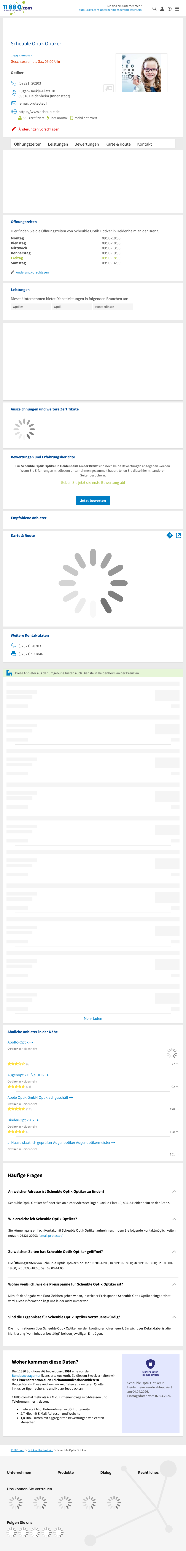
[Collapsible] (174, 1191)
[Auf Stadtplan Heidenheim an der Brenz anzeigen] (178, 535)
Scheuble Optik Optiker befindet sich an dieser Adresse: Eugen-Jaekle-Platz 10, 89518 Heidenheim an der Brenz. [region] (89, 1203)
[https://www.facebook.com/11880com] (11, 1532)
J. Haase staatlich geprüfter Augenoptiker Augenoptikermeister (59, 1142)
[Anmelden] (164, 8)
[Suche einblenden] (156, 8)
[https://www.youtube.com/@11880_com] (58, 1532)
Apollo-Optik (18, 1042)
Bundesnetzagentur (26, 1375)
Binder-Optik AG (21, 1119)
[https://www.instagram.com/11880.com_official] (23, 1532)
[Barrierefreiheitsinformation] (171, 8)
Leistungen (58, 144)
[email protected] (51, 1235)
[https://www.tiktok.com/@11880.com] (35, 1532)
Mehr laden (93, 1018)
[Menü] (179, 8)
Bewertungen (87, 144)
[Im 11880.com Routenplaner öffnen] (170, 535)
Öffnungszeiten (27, 144)
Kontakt (144, 144)
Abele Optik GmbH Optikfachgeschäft (38, 1097)
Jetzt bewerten (93, 500)
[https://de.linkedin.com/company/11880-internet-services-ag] (46, 1532)
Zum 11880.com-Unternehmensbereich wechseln (110, 10)
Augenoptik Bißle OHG (26, 1074)
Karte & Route (118, 144)
